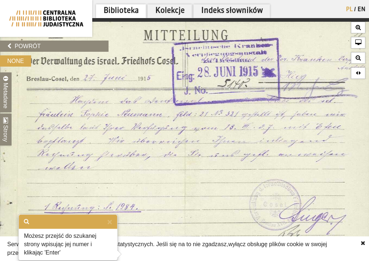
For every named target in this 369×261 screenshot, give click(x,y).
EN (361, 10)
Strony (6, 129)
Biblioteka (121, 11)
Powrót (24, 46)
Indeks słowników (232, 11)
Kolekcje (169, 11)
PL (349, 10)
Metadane (6, 92)
